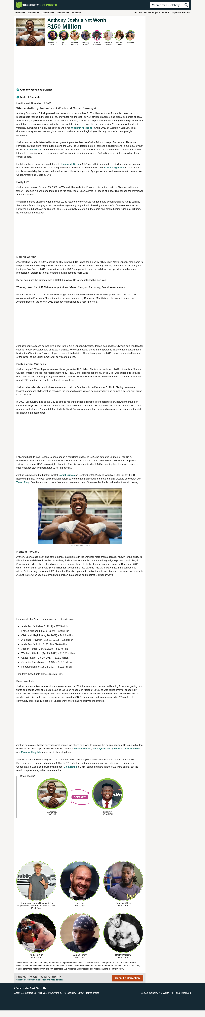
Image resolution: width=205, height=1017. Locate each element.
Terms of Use (92, 993)
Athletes (20, 12)
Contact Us (30, 993)
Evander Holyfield (31, 752)
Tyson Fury (22, 482)
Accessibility (70, 993)
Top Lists (137, 12)
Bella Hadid (70, 766)
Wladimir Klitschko (81, 127)
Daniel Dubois (67, 475)
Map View (176, 12)
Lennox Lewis (132, 748)
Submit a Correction (127, 978)
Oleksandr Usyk (70, 164)
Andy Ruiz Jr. (34, 149)
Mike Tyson (99, 748)
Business (33, 12)
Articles (76, 12)
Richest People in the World (157, 12)
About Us (19, 993)
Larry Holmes (114, 748)
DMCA (81, 993)
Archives (42, 993)
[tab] (79, 90)
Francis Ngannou (114, 167)
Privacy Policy (55, 993)
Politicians (63, 12)
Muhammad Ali (82, 748)
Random (186, 12)
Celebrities (47, 12)
